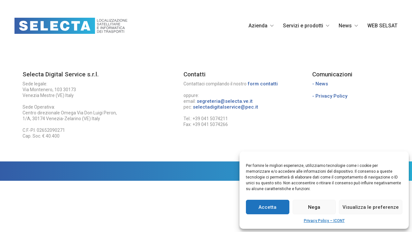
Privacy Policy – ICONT (324, 220)
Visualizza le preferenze (370, 207)
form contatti (263, 84)
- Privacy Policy (329, 96)
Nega (314, 207)
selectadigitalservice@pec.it (225, 107)
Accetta (267, 207)
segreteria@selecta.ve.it (225, 101)
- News (320, 84)
